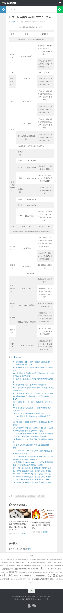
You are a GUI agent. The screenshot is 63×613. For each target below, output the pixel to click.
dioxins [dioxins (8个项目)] (12, 571)
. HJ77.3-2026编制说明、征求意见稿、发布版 (32, 479)
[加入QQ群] (29, 606)
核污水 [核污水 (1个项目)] (13, 579)
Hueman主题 (43, 599)
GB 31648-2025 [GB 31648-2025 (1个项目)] (37, 572)
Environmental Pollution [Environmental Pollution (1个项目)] (25, 572)
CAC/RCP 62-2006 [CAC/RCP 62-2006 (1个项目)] (21, 565)
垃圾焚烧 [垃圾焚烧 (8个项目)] (52, 575)
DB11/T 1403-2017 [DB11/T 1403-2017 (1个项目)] (30, 569)
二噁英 (13, 22)
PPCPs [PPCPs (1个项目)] (27, 576)
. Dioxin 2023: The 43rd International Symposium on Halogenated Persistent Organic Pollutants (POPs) (33, 396)
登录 (30, 549)
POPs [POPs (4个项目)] (22, 575)
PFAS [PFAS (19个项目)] (8, 575)
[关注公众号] (34, 606)
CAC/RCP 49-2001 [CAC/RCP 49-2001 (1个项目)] (9, 565)
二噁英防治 (31, 496)
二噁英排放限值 (21, 496)
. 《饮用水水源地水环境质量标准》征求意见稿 (32, 468)
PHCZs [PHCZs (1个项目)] (16, 576)
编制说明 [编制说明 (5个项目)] (39, 578)
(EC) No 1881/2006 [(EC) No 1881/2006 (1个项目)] (6, 559)
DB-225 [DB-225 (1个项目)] (21, 569)
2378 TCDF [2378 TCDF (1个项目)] (23, 562)
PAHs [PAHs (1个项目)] (1, 576)
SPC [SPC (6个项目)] (32, 575)
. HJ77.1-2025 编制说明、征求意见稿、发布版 (32, 471)
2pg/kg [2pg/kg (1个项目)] (24, 559)
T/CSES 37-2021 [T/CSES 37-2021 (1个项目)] (41, 576)
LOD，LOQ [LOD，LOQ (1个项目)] (58, 572)
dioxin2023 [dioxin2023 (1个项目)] (58, 569)
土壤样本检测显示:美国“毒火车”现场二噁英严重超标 (40, 525)
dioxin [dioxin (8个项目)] (43, 568)
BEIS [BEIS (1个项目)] (1, 565)
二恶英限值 (41, 496)
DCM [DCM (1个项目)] (37, 569)
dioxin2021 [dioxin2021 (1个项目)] (51, 569)
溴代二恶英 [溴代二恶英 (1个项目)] (18, 579)
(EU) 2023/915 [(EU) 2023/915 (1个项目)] (17, 559)
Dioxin (17, 357)
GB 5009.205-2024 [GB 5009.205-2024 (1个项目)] (48, 572)
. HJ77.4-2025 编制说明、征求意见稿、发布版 (32, 477)
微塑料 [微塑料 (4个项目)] (6, 579)
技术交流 (12, 9)
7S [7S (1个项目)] (27, 559)
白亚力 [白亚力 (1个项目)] (25, 579)
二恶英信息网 (9, 3)
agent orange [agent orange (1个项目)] (58, 562)
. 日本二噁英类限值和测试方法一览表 (28, 413)
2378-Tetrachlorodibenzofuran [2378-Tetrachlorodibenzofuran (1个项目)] (36, 562)
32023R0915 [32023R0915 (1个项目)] (49, 562)
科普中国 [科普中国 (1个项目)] (30, 579)
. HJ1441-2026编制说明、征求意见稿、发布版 (32, 482)
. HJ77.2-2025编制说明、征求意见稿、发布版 (32, 474)
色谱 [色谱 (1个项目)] (56, 579)
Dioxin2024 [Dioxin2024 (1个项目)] (4, 572)
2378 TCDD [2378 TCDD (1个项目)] (15, 562)
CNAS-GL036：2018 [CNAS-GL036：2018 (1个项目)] (33, 565)
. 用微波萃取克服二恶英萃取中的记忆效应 (30, 385)
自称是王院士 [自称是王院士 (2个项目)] (49, 579)
